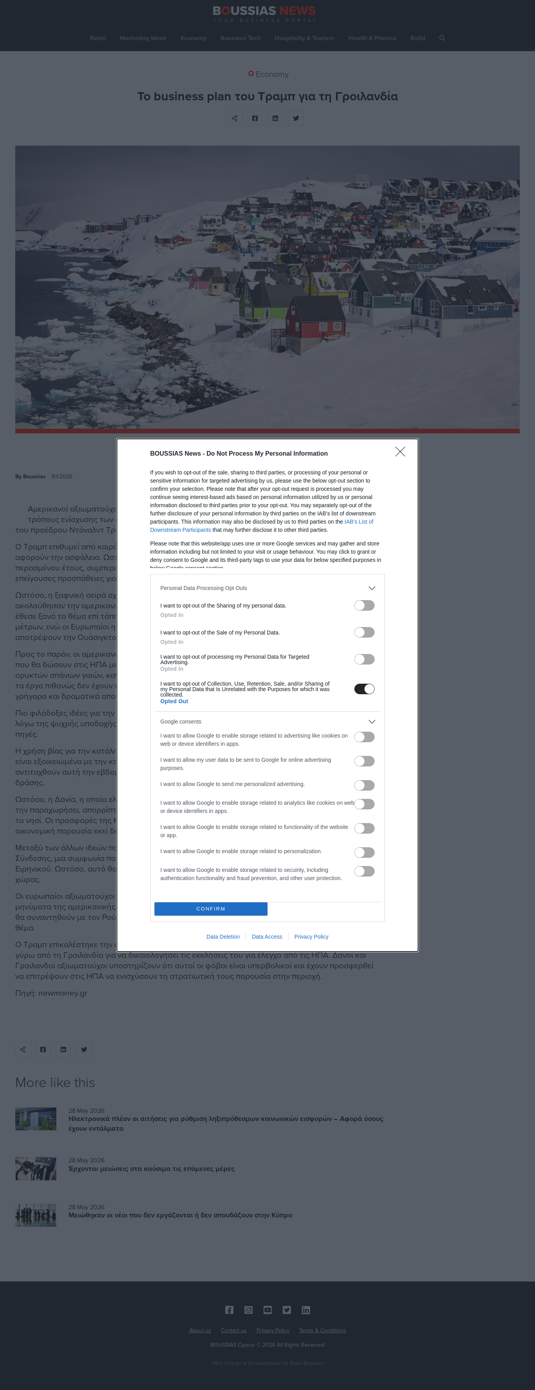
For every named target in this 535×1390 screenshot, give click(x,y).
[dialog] (267, 695)
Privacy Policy (311, 937)
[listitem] (267, 588)
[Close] (402, 454)
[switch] (364, 605)
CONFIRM (211, 909)
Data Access (267, 937)
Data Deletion (223, 937)
